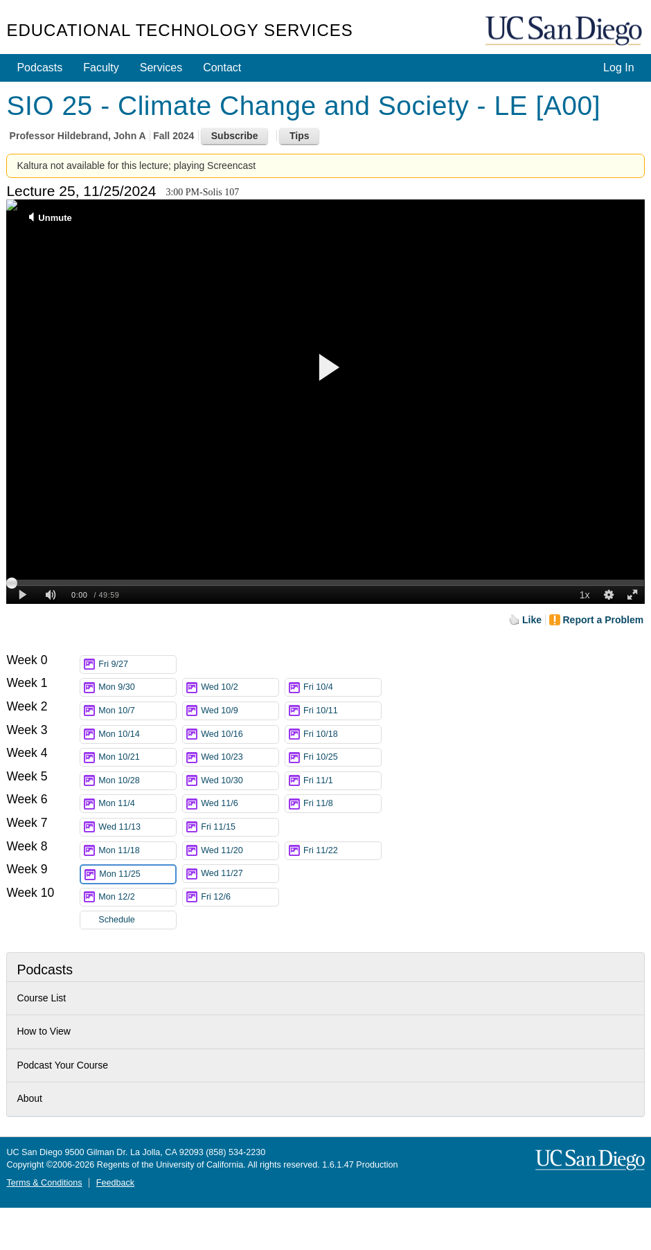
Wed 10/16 (239, 734)
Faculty (101, 67)
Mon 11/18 (137, 850)
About (29, 1098)
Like (532, 619)
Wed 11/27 (239, 873)
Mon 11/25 (137, 874)
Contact (222, 67)
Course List (41, 997)
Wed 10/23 (239, 757)
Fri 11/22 (342, 850)
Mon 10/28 (137, 780)
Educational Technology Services (179, 30)
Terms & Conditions (44, 1183)
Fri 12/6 (239, 897)
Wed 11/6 (239, 803)
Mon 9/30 (137, 687)
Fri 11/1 (342, 780)
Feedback (115, 1183)
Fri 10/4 (342, 687)
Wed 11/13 (137, 827)
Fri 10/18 (342, 734)
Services (161, 67)
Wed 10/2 (239, 687)
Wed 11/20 (239, 850)
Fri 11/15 (239, 827)
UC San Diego (565, 31)
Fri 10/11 (342, 711)
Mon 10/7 (137, 711)
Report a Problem (603, 619)
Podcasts (39, 67)
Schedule (116, 920)
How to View (44, 1031)
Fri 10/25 (342, 757)
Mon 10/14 (137, 734)
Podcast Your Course (62, 1065)
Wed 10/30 (239, 780)
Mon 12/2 (137, 897)
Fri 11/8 (342, 803)
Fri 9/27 (137, 664)
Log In (618, 67)
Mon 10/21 (137, 757)
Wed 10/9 (239, 711)
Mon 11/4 (137, 803)
